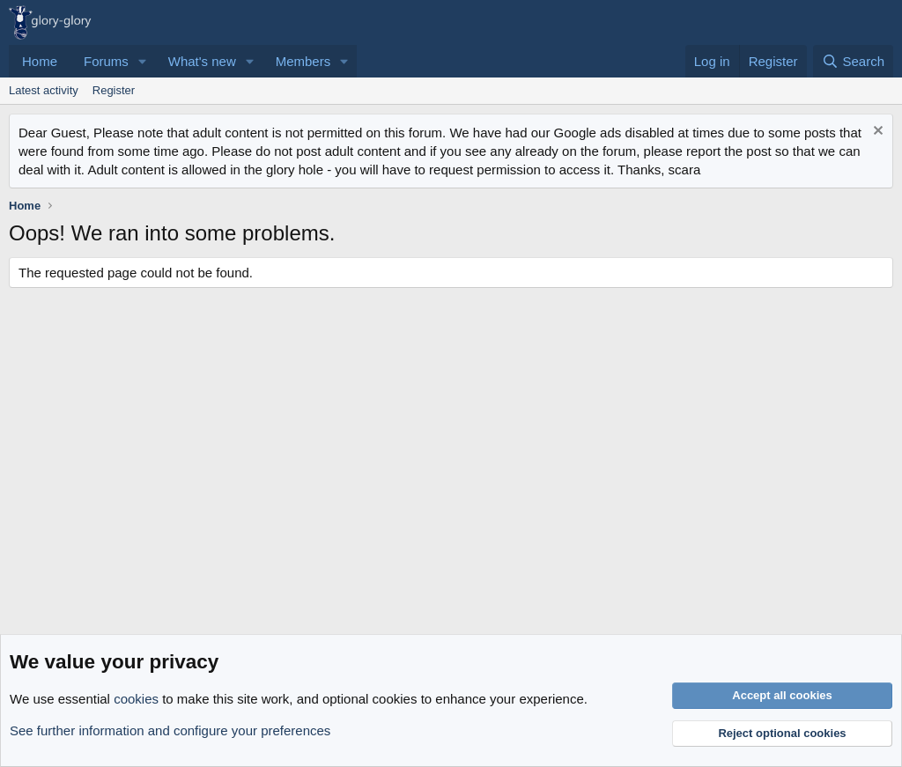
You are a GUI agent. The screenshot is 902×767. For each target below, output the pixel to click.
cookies (136, 698)
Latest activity (43, 90)
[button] (142, 61)
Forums (106, 61)
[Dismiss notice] (876, 132)
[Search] (853, 61)
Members (303, 61)
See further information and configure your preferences (170, 730)
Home (39, 61)
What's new (202, 61)
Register (113, 90)
